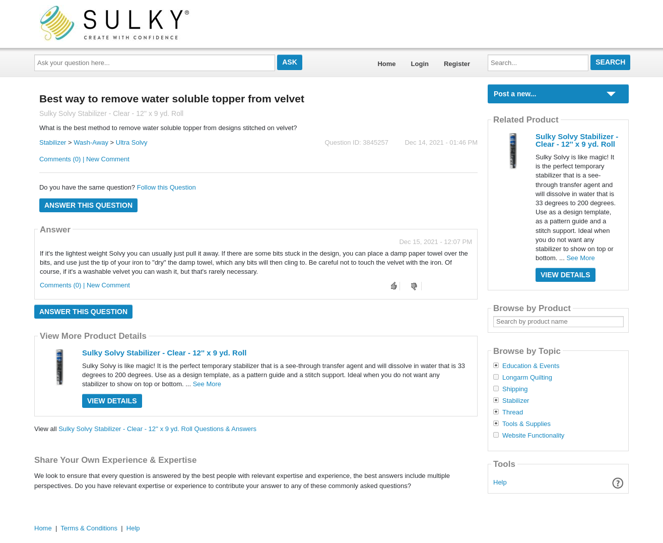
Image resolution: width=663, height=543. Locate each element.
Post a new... (515, 94)
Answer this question (88, 205)
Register (457, 64)
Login (420, 64)
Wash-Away (91, 142)
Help (500, 482)
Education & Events (530, 366)
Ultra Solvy (132, 142)
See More (207, 384)
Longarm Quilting (527, 377)
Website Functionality (533, 435)
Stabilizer (52, 142)
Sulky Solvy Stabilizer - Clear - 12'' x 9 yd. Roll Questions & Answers (157, 429)
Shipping (515, 389)
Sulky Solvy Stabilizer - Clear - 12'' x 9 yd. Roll (164, 352)
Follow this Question (166, 187)
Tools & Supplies (526, 424)
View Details (112, 401)
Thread (512, 412)
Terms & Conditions (88, 528)
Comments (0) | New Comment (84, 159)
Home (386, 64)
